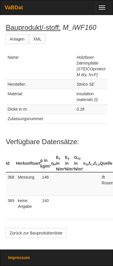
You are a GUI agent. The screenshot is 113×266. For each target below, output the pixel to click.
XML (37, 39)
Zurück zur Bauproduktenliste (36, 233)
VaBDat (14, 7)
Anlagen (17, 39)
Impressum (19, 257)
